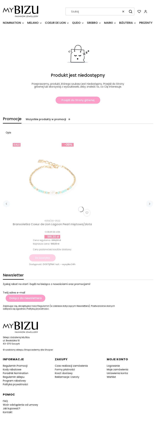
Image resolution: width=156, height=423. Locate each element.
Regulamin (43, 305)
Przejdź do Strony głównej (77, 100)
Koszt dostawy (64, 373)
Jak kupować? (11, 408)
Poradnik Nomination (15, 373)
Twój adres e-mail (14, 292)
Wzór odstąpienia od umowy (20, 405)
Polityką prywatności (38, 308)
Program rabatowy (14, 380)
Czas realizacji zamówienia (71, 366)
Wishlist (111, 377)
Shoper (49, 349)
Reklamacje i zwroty (67, 377)
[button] (130, 12)
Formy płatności (65, 369)
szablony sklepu (14, 349)
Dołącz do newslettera (25, 298)
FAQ (5, 401)
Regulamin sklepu (13, 377)
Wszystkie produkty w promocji (48, 119)
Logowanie (113, 366)
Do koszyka (42, 258)
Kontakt (7, 412)
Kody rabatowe (12, 369)
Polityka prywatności (15, 384)
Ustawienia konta (117, 373)
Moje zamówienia (117, 369)
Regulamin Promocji (15, 366)
